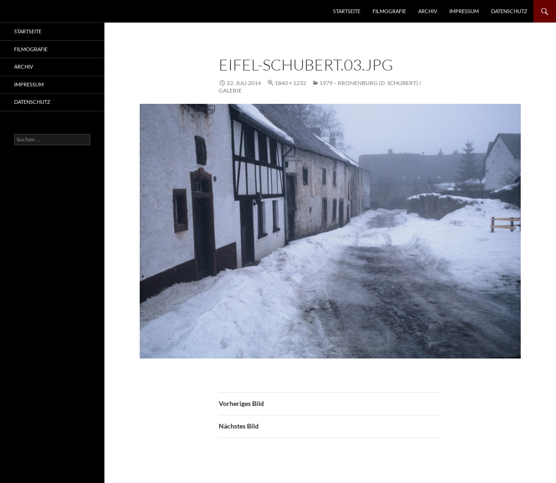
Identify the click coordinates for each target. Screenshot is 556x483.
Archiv (427, 11)
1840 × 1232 (290, 82)
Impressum (464, 11)
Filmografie (389, 11)
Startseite (346, 11)
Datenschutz (509, 11)
